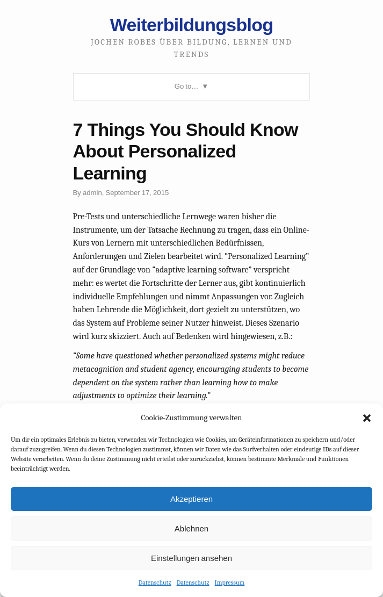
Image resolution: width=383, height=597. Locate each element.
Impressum (230, 582)
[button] (367, 418)
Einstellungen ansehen (191, 558)
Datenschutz (155, 582)
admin (92, 193)
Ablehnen (191, 528)
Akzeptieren (191, 499)
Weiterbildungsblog (191, 25)
